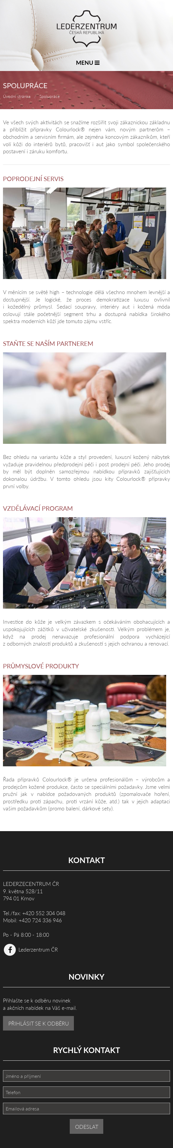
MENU (87, 63)
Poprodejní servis (33, 178)
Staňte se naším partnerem (48, 343)
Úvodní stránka (17, 96)
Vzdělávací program (38, 508)
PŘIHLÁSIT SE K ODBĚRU (38, 1023)
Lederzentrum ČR (30, 949)
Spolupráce (49, 96)
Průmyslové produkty (41, 666)
